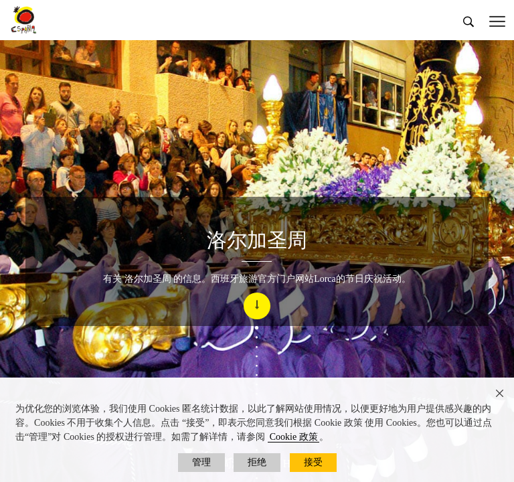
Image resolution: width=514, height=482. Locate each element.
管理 (201, 462)
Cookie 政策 (294, 437)
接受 (313, 462)
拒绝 (257, 462)
